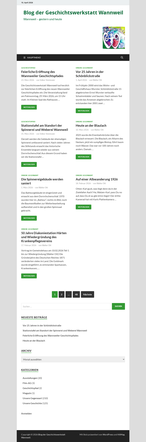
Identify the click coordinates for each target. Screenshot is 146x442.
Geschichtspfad (28, 68)
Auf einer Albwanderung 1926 (97, 179)
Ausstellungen (30, 378)
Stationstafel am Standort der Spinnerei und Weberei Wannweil (55, 330)
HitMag (121, 434)
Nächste (87, 294)
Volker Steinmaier (47, 80)
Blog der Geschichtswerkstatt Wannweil (73, 12)
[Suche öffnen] (122, 57)
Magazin (27, 393)
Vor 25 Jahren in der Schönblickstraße (42, 325)
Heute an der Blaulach (91, 125)
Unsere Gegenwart (84, 68)
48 (76, 294)
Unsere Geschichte (32, 403)
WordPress (108, 434)
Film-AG (27, 383)
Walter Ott (97, 80)
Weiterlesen (28, 106)
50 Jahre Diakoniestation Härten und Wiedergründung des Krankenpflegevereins (44, 237)
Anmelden (26, 413)
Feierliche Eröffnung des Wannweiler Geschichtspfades (50, 335)
